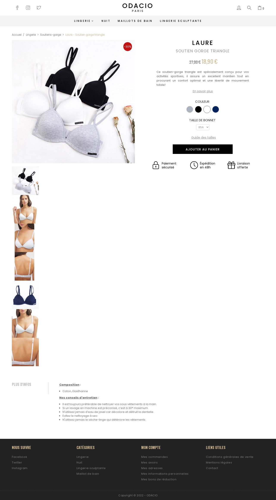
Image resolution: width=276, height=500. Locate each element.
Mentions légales (219, 462)
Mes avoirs (149, 462)
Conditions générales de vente (230, 457)
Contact (212, 468)
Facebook (19, 457)
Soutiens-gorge (50, 35)
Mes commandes (154, 457)
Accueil (17, 35)
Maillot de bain (88, 474)
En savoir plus (203, 91)
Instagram (20, 468)
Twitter (17, 462)
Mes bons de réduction (159, 479)
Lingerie (31, 35)
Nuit (79, 462)
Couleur (202, 102)
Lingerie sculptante (91, 468)
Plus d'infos (21, 384)
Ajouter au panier (203, 149)
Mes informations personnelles (165, 474)
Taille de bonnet (202, 120)
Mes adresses (152, 468)
